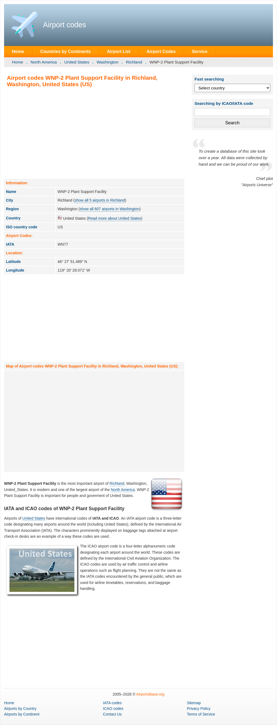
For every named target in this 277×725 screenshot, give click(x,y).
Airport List (118, 51)
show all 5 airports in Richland (100, 200)
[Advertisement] (94, 133)
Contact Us (112, 714)
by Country (20, 708)
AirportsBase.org (150, 694)
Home (18, 51)
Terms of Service (201, 714)
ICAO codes (113, 708)
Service (199, 51)
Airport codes (64, 25)
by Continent (21, 714)
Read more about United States (114, 218)
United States (76, 62)
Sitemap (194, 703)
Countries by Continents (65, 51)
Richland (134, 62)
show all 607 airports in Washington (110, 209)
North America (44, 62)
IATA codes (112, 703)
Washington (107, 62)
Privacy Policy (198, 708)
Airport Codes (161, 51)
